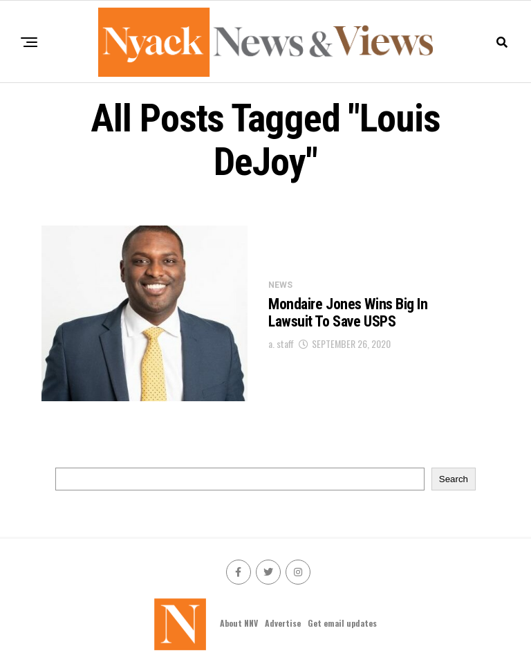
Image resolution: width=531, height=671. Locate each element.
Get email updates (342, 623)
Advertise (283, 623)
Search (453, 479)
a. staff (281, 343)
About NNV (239, 623)
